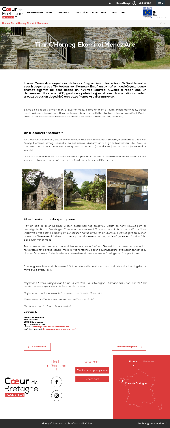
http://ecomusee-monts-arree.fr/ (60, 329)
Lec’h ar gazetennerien (151, 423)
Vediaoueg (144, 2)
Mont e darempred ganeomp (93, 370)
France (133, 361)
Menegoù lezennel (52, 423)
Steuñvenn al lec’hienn (80, 423)
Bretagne (148, 361)
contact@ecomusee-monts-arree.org (50, 326)
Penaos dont (92, 379)
